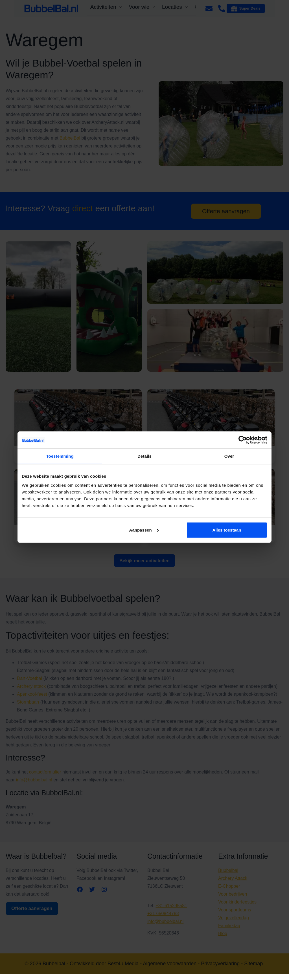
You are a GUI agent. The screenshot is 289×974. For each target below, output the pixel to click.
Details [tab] (144, 456)
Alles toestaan (227, 529)
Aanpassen (144, 529)
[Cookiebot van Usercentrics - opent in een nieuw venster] (242, 440)
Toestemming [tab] (60, 456)
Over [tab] (229, 456)
